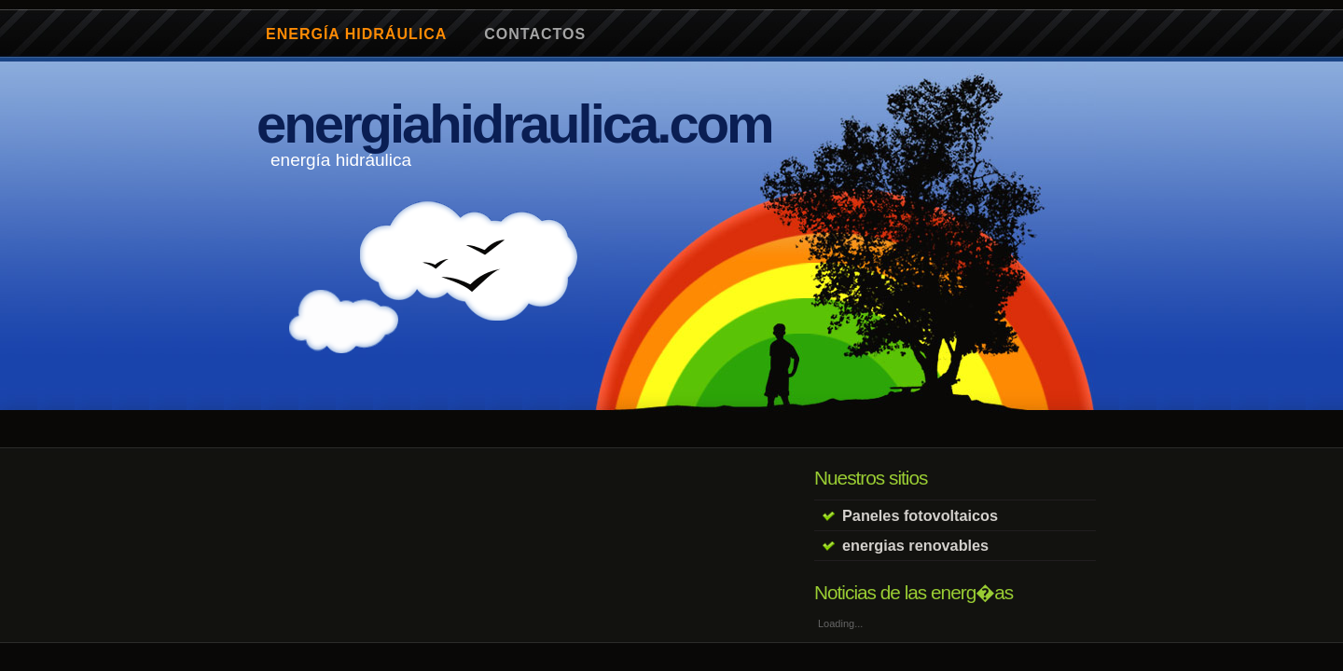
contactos (535, 34)
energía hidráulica (356, 34)
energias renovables (915, 545)
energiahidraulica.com (514, 123)
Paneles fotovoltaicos (920, 515)
